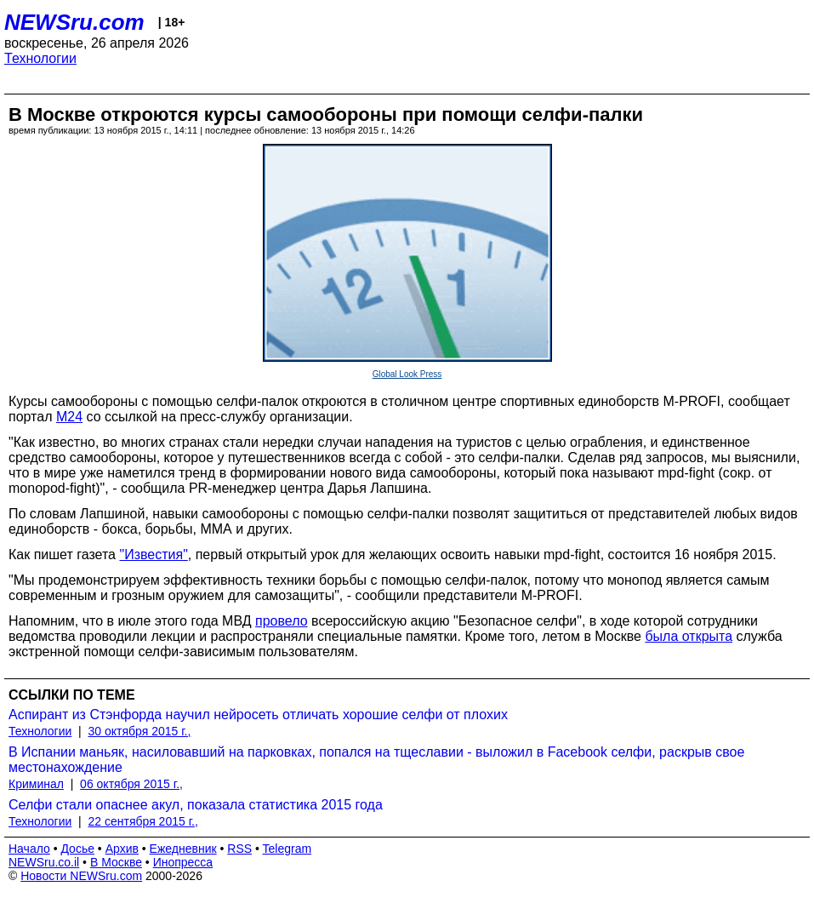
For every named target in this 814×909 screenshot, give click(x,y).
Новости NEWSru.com (81, 876)
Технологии (40, 58)
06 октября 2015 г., (131, 784)
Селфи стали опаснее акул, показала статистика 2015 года (196, 805)
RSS (239, 848)
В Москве (116, 862)
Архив (122, 848)
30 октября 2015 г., (139, 731)
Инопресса (183, 862)
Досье (77, 848)
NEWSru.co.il (44, 862)
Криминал (36, 784)
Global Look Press (407, 374)
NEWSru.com (74, 22)
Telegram (287, 848)
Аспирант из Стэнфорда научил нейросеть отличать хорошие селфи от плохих (258, 714)
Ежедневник (183, 848)
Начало (29, 848)
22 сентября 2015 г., (143, 821)
